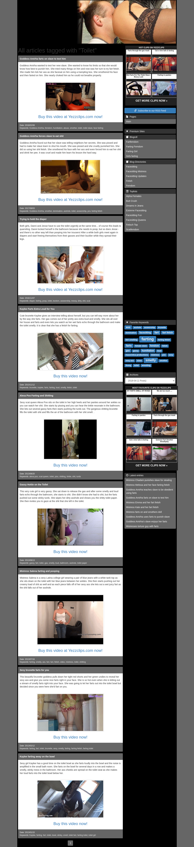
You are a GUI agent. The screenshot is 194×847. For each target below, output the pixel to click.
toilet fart (72, 835)
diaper (32, 301)
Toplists (131, 191)
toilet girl (92, 835)
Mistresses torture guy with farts (142, 526)
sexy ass (130, 360)
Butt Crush (131, 201)
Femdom (130, 185)
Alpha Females (133, 196)
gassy (31, 563)
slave (139, 360)
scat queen (43, 476)
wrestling (146, 365)
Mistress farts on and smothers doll (144, 512)
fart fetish (167, 332)
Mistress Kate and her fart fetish (142, 507)
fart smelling (131, 340)
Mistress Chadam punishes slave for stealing (149, 480)
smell (65, 835)
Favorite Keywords (137, 322)
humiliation (57, 128)
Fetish (129, 181)
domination (57, 211)
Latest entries (135, 475)
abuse (66, 128)
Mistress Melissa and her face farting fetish (148, 485)
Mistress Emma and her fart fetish (143, 502)
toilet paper (82, 563)
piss (56, 476)
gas (46, 563)
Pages (131, 116)
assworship (81, 211)
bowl (54, 835)
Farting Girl (131, 151)
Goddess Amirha (36, 128)
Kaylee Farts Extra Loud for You (37, 309)
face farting (98, 128)
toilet (80, 128)
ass (44, 662)
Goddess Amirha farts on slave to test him (43, 58)
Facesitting (131, 166)
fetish (69, 387)
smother (73, 128)
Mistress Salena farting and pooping (39, 571)
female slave (141, 346)
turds (78, 476)
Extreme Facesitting (136, 210)
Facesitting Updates (136, 176)
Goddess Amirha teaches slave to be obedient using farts (149, 491)
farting (38, 301)
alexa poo (33, 476)
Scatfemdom (132, 229)
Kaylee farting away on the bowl (37, 756)
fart (37, 563)
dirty (79, 301)
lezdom (56, 301)
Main (128, 121)
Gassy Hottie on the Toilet (34, 484)
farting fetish (97, 211)
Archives (132, 374)
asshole (67, 211)
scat (88, 301)
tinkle (69, 476)
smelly (63, 387)
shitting (62, 476)
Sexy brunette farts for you (34, 670)
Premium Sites (135, 131)
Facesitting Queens (136, 220)
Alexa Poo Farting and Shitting (36, 395)
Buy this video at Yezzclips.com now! (70, 116)
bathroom (64, 563)
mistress (69, 662)
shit (84, 301)
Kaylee (32, 835)
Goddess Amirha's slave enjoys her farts (146, 521)
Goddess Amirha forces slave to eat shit (41, 136)
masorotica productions (137, 355)
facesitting (145, 332)
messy (74, 301)
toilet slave (87, 128)
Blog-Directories (136, 162)
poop (44, 301)
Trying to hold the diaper (33, 219)
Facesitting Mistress (136, 171)
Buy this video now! (70, 376)
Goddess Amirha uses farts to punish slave (148, 516)
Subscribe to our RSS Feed (150, 110)
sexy (55, 748)
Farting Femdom (134, 146)
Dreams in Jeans (134, 205)
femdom (48, 128)
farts (46, 387)
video (62, 662)
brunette (33, 387)
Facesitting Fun (134, 215)
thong (128, 365)
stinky (59, 835)
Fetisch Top (132, 224)
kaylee (40, 387)
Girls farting (132, 156)
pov (88, 211)
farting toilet (88, 748)
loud (57, 387)
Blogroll (131, 137)
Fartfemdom (132, 142)
